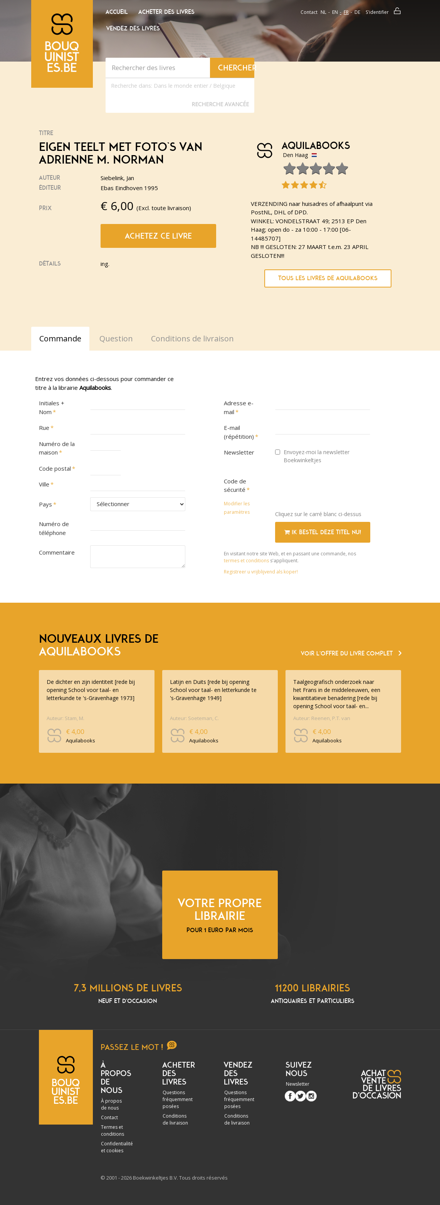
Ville (44, 484)
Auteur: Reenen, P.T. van (321, 718)
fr (346, 12)
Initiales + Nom (51, 407)
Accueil (117, 11)
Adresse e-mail (239, 407)
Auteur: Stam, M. (65, 718)
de (357, 12)
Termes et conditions (112, 1130)
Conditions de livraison (175, 1119)
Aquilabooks (316, 145)
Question (116, 338)
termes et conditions (247, 560)
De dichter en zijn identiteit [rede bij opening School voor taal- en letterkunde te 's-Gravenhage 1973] (91, 690)
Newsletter (239, 452)
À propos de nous (111, 1104)
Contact (309, 12)
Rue (44, 427)
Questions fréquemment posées (178, 1099)
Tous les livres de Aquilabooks (328, 278)
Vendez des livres (133, 28)
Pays (45, 504)
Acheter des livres (166, 11)
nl (323, 12)
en (335, 12)
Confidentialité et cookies (117, 1147)
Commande (60, 338)
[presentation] (333, 489)
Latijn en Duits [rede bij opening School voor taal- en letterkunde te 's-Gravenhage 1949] (213, 690)
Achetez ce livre (158, 236)
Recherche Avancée (220, 104)
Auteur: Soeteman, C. (194, 718)
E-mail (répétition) (239, 432)
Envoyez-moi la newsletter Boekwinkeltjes (312, 456)
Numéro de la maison (57, 448)
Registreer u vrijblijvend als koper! (261, 571)
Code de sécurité (235, 485)
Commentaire (57, 552)
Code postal (55, 468)
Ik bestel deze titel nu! (322, 532)
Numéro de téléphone (54, 528)
